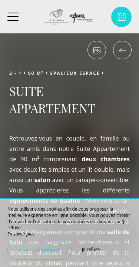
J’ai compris (39, 250)
